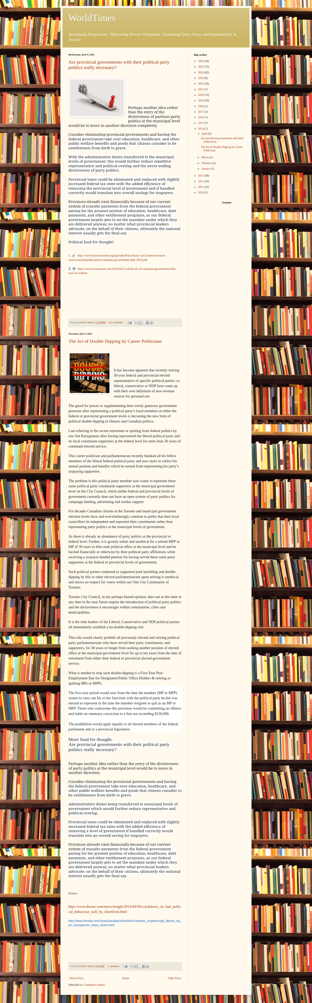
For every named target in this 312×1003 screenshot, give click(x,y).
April (204, 133)
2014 (201, 128)
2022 (201, 83)
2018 (201, 106)
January (206, 168)
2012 (201, 181)
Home (125, 978)
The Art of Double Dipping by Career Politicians (115, 341)
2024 (201, 72)
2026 (201, 61)
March (205, 157)
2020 (201, 94)
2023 (201, 78)
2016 (201, 117)
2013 (201, 175)
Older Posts (174, 978)
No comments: (116, 322)
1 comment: (113, 966)
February (206, 163)
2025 (201, 66)
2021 (201, 89)
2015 (201, 122)
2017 (201, 111)
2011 (201, 186)
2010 (201, 192)
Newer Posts (76, 978)
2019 (201, 100)
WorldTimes (92, 18)
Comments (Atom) (94, 984)
